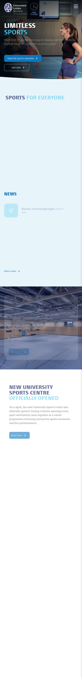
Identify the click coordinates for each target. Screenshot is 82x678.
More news (12, 271)
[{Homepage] (15, 7)
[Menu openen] (76, 6)
